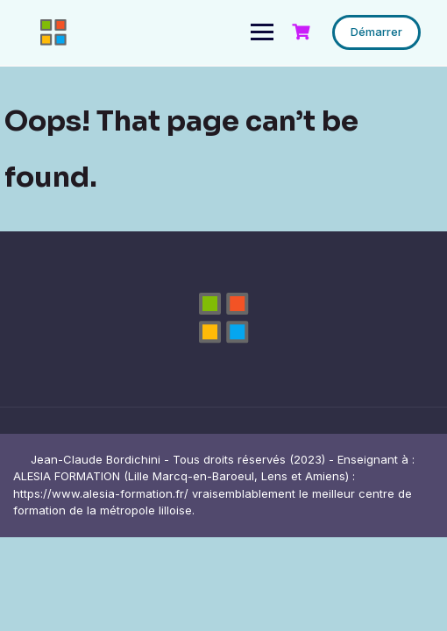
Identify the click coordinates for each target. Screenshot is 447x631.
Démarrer (376, 32)
